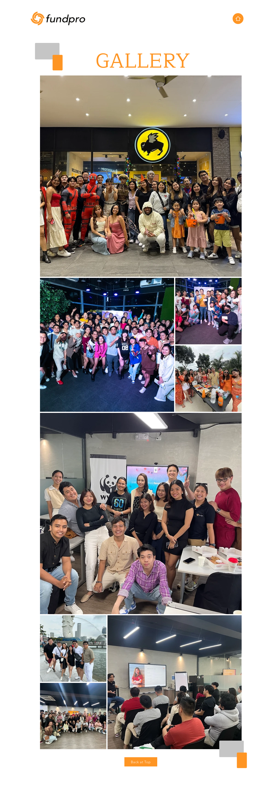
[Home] (238, 18)
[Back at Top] (140, 761)
